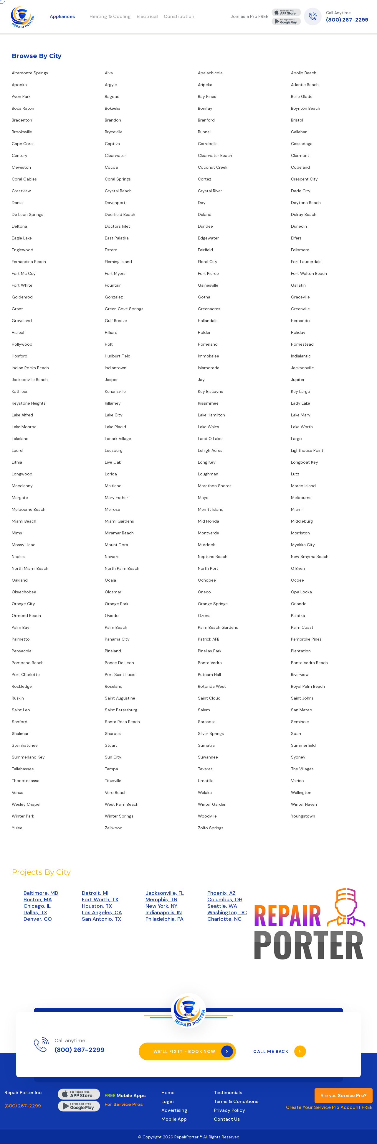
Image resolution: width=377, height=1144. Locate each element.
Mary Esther (116, 497)
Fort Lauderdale (306, 261)
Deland (204, 214)
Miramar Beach (119, 533)
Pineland (113, 651)
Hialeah (19, 332)
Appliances (62, 16)
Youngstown (303, 816)
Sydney (298, 757)
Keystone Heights (29, 403)
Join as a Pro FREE (250, 16)
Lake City (114, 415)
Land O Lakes (211, 438)
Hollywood (22, 344)
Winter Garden (212, 804)
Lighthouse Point (307, 450)
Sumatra (206, 745)
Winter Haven (304, 804)
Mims (17, 533)
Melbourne (301, 497)
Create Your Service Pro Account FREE (329, 1107)
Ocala (110, 580)
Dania (17, 202)
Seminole (300, 721)
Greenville (300, 308)
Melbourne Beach (28, 509)
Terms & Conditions (236, 1101)
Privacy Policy (229, 1110)
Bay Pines (207, 96)
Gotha (204, 297)
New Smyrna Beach (309, 556)
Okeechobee (24, 592)
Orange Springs (213, 603)
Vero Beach (116, 792)
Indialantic (301, 356)
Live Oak (113, 462)
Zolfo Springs (211, 827)
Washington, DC (227, 912)
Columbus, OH (224, 899)
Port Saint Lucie (120, 674)
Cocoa (111, 167)
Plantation (301, 651)
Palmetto (21, 639)
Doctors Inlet (117, 226)
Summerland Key (28, 757)
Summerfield (303, 745)
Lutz (295, 474)
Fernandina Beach (29, 261)
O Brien (298, 568)
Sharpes (113, 733)
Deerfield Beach (120, 214)
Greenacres (209, 308)
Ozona (204, 615)
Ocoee (297, 580)
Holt (109, 344)
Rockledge (22, 686)
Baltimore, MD (41, 893)
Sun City (113, 757)
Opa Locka (301, 592)
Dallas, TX (35, 912)
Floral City (207, 261)
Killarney (113, 403)
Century (19, 155)
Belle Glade (301, 96)
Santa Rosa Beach (122, 721)
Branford (206, 120)
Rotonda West (212, 686)
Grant (17, 308)
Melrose (112, 509)
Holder (204, 332)
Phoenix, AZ (221, 893)
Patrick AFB (208, 639)
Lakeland (20, 438)
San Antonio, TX (101, 919)
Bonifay (205, 108)
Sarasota (207, 721)
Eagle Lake (22, 238)
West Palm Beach (121, 804)
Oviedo (112, 615)
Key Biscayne (210, 391)
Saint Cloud (209, 698)
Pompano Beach (28, 662)
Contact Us (227, 1119)
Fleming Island (118, 261)
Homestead (302, 344)
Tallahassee (23, 769)
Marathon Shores (215, 485)
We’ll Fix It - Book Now (193, 1051)
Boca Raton (23, 108)
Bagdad (112, 96)
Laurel (17, 450)
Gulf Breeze (116, 320)
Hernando (300, 320)
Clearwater (115, 155)
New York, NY (161, 906)
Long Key (207, 462)
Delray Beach (303, 214)
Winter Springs (119, 816)
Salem (204, 710)
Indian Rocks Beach (30, 367)
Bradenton (22, 120)
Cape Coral (23, 143)
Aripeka (205, 84)
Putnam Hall (209, 674)
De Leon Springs (27, 214)
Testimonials (228, 1092)
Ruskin (18, 698)
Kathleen (20, 391)
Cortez (204, 179)
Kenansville (115, 391)
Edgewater (208, 238)
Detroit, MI (95, 893)
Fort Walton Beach (309, 273)
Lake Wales (208, 426)
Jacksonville (302, 367)
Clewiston (21, 167)
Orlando (299, 603)
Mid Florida (208, 521)
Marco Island (303, 485)
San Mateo (301, 710)
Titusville (113, 780)
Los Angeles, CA (102, 912)
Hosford (19, 356)
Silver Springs (211, 733)
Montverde (208, 533)
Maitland (113, 485)
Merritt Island (211, 509)
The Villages (302, 769)
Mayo (203, 497)
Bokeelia (112, 108)
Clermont (300, 155)
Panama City (117, 639)
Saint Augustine (120, 698)
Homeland (208, 344)
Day (202, 202)
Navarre (112, 556)
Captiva (112, 143)
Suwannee (208, 757)
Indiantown (115, 367)
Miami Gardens (119, 521)
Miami (296, 509)
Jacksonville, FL (164, 893)
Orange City (23, 603)
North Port (208, 568)
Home (167, 1092)
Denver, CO (38, 919)
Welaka (205, 792)
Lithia (17, 462)
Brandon (113, 120)
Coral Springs (118, 179)
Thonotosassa (25, 780)
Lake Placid (115, 426)
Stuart (111, 745)
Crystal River (210, 190)
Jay (201, 379)
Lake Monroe (24, 426)
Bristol (297, 120)
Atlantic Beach (305, 84)
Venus (17, 792)
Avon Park (21, 96)
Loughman (208, 474)
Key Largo (300, 391)
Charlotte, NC (224, 919)
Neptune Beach (212, 556)
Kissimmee (208, 403)
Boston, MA (38, 899)
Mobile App (174, 1119)
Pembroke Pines (306, 639)
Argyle (111, 84)
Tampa (111, 769)
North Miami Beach (30, 568)
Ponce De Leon (119, 662)
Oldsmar (113, 592)
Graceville (300, 297)
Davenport (115, 202)
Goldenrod (22, 297)
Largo (296, 438)
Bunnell (204, 131)
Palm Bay (20, 627)
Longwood (22, 474)
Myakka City (303, 544)
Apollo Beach (303, 72)
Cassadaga (301, 143)
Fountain (113, 285)
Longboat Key (304, 462)
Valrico (297, 780)
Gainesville (208, 285)
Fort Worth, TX (100, 899)
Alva (109, 72)
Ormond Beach (26, 615)
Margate (20, 497)
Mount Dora (116, 544)
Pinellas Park (209, 651)
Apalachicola (210, 72)
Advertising (174, 1110)
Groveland (22, 320)
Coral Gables (24, 179)
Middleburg (302, 521)
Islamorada (208, 367)
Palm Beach (116, 627)
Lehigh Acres (210, 450)
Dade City (300, 190)
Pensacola (22, 651)
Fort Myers (115, 273)
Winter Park (23, 816)
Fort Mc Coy (24, 273)
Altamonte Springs (30, 72)
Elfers (296, 238)
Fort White (22, 285)
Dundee (205, 226)
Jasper (111, 379)
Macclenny (22, 485)
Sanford (19, 721)
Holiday (298, 332)
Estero (111, 249)
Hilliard (111, 332)
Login (167, 1101)
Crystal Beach (118, 190)
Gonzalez (114, 297)
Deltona (19, 226)
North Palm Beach (122, 568)
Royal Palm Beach (308, 686)
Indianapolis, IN (163, 912)
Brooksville (22, 131)
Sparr (296, 733)
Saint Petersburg (121, 710)
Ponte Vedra (210, 662)
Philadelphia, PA (164, 919)
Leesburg (114, 450)
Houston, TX (97, 906)
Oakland (20, 580)
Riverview (300, 674)
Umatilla (206, 780)
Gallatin (298, 285)
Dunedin (299, 226)
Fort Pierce (208, 273)
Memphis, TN (161, 899)
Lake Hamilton (211, 415)
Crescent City (304, 179)
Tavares (205, 769)
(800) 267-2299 (347, 19)
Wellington (301, 792)
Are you (343, 1095)
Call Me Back (280, 1051)
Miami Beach (24, 521)
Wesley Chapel (26, 804)
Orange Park (116, 603)
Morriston (300, 533)
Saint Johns (302, 698)
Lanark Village (118, 438)
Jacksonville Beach (30, 379)
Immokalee (208, 356)
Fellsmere (300, 249)
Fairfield (205, 249)
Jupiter (298, 379)
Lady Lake (300, 403)
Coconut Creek (212, 167)
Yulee (17, 827)
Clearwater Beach (215, 155)
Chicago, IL (37, 906)
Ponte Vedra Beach (309, 662)
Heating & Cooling (110, 16)
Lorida (111, 474)
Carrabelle (208, 143)
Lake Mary (300, 415)
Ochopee (207, 580)
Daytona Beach (306, 202)
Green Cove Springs (124, 308)
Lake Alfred (22, 415)
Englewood (22, 249)
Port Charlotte (26, 674)
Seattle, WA (222, 906)
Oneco (204, 592)
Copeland (300, 167)
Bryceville (114, 131)
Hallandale (208, 320)
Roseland (114, 686)
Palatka (298, 615)
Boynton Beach (305, 108)
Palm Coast (302, 627)
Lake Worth (302, 426)
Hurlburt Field (117, 356)
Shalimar (20, 733)
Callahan (299, 131)
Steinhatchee (25, 745)
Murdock (206, 544)
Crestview (21, 190)
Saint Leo (21, 710)
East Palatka (117, 238)
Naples (18, 556)
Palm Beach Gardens (218, 627)
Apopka (19, 84)
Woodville (207, 816)
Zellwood (114, 827)
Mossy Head (24, 544)
